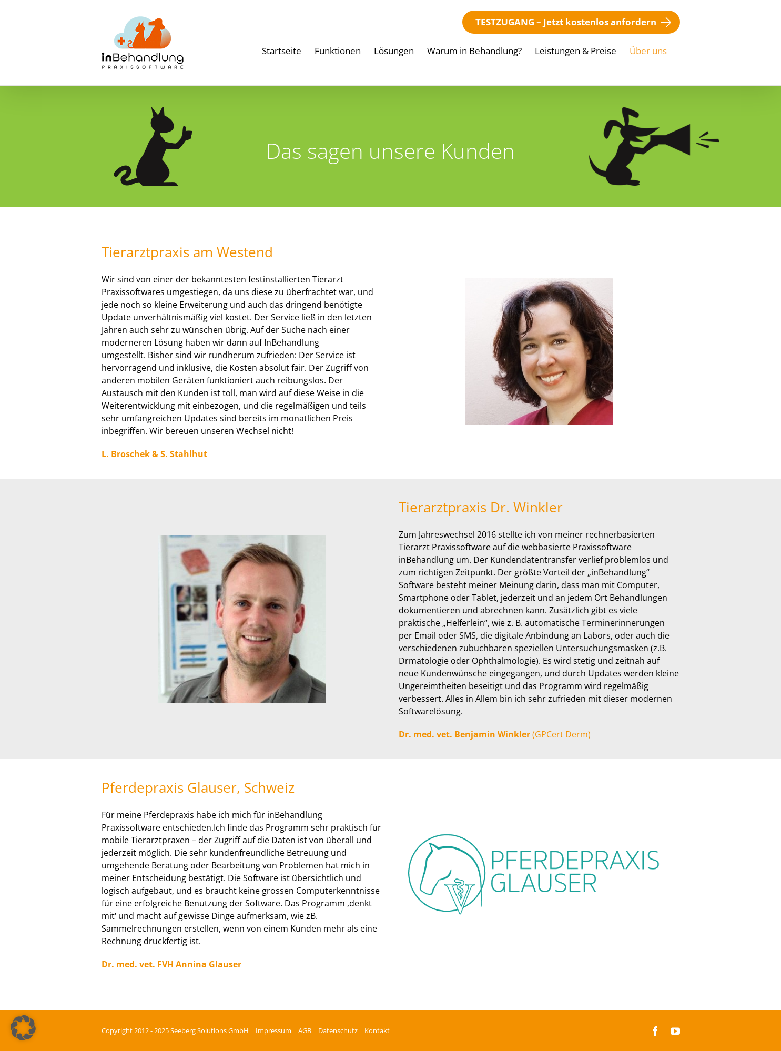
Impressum (273, 1030)
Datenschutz (338, 1030)
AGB (304, 1030)
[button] (23, 1028)
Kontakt (377, 1030)
